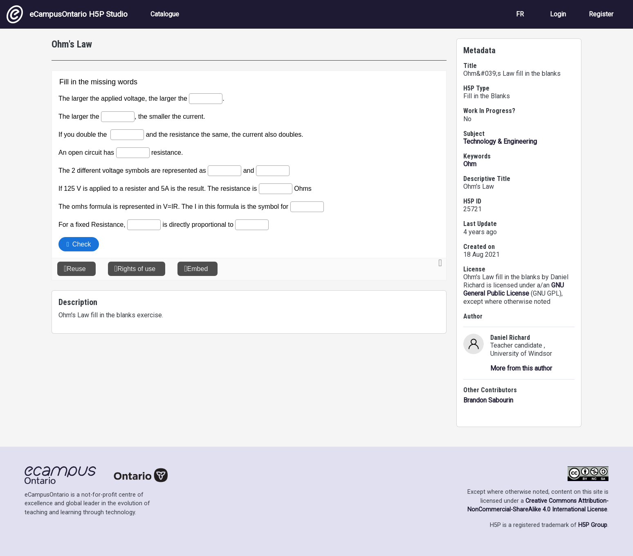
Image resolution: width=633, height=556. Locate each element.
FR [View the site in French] (520, 14)
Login (558, 14)
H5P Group (592, 525)
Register (601, 14)
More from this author (521, 368)
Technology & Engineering (500, 141)
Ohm (469, 164)
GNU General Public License (513, 289)
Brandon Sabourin (488, 400)
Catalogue (164, 14)
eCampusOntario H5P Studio (67, 14)
